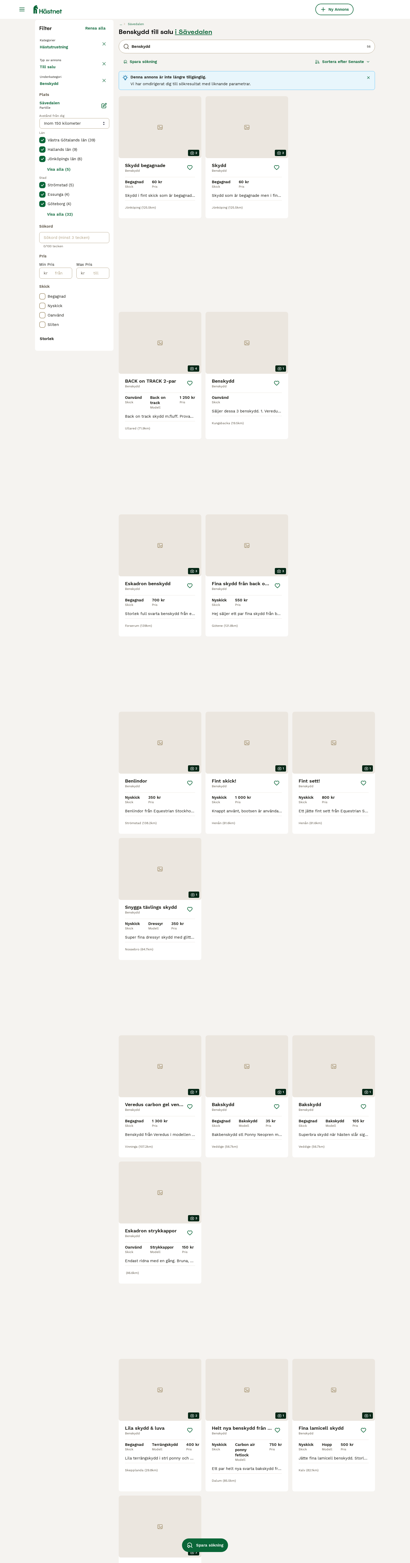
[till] (97, 481)
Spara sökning (140, 161)
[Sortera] (342, 161)
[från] (60, 481)
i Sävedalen (193, 131)
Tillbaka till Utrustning (62, 139)
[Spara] (190, 267)
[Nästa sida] (272, 1446)
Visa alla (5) (59, 378)
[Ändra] (104, 314)
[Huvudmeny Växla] (22, 9)
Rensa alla (95, 127)
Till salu (52, 175)
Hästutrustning (55, 151)
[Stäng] (368, 177)
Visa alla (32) (60, 423)
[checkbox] (42, 215)
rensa (100, 190)
